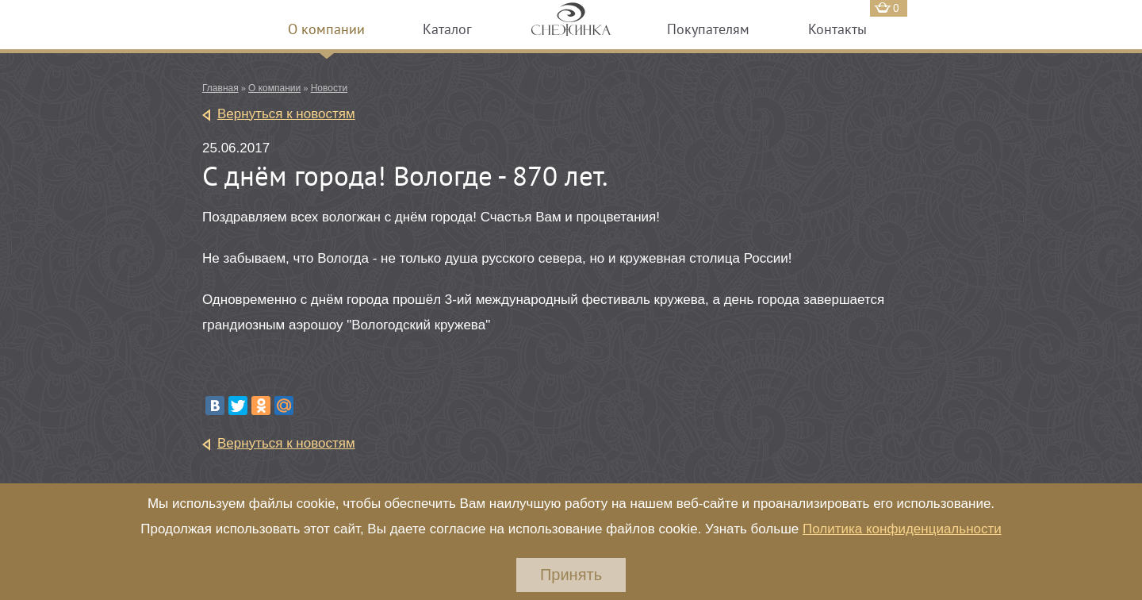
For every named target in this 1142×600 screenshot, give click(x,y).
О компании (326, 29)
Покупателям (708, 29)
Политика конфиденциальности (902, 529)
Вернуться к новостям (286, 113)
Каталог (447, 29)
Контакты (837, 29)
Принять (571, 574)
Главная (220, 88)
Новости (329, 88)
